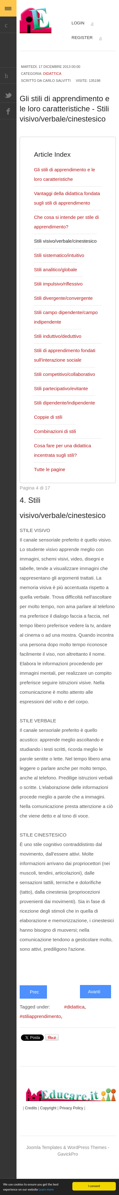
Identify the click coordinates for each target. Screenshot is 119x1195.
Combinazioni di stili (55, 451)
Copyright (52, 1136)
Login (84, 23)
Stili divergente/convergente (65, 318)
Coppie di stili (48, 437)
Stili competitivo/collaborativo (66, 394)
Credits (32, 1136)
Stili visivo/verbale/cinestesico (67, 261)
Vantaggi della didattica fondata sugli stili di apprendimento (59, 213)
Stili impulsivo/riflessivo (59, 303)
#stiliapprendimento (42, 1045)
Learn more (46, 1190)
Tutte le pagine (50, 489)
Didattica (52, 73)
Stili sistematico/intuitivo (60, 275)
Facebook (8, 111)
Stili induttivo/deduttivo (59, 356)
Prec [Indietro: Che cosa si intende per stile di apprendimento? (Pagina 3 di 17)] (33, 1021)
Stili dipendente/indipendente (66, 422)
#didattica (77, 1036)
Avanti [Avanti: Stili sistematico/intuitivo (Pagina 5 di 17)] (94, 1021)
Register (87, 38)
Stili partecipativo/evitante (62, 408)
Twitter (8, 94)
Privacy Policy (77, 1136)
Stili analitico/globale (56, 289)
